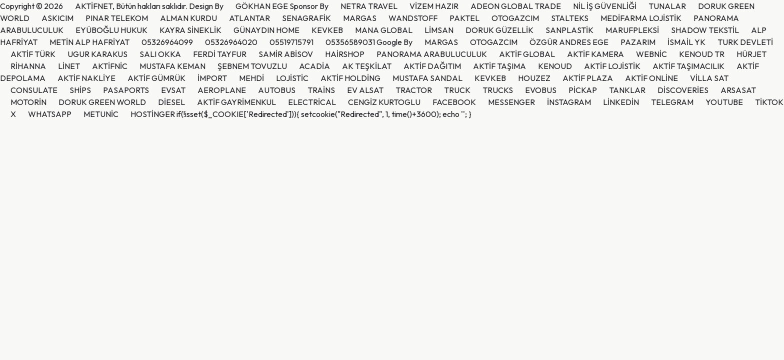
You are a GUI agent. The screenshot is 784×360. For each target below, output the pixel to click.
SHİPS (80, 90)
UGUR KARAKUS (98, 54)
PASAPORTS (126, 90)
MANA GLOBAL (383, 30)
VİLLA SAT (709, 78)
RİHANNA (28, 66)
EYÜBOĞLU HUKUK (112, 30)
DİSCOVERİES (683, 90)
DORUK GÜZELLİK (500, 30)
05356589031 (350, 42)
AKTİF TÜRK (33, 54)
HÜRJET (751, 54)
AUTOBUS (277, 90)
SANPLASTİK (570, 30)
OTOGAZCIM (515, 18)
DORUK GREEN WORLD (102, 102)
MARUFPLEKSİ (632, 30)
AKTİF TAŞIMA (499, 66)
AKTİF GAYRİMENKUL (236, 102)
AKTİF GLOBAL (527, 54)
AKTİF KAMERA (595, 54)
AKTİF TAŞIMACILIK (688, 66)
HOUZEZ (534, 78)
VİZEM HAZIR (434, 6)
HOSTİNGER (152, 114)
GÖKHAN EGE (263, 6)
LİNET (69, 66)
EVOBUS (540, 90)
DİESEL (171, 102)
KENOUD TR (701, 54)
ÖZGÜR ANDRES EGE (569, 42)
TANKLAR (627, 90)
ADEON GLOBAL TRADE (515, 6)
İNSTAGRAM (569, 102)
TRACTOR (414, 90)
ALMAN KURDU (188, 18)
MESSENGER (511, 102)
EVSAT (173, 90)
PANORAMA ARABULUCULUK (431, 54)
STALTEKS (569, 18)
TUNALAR (667, 6)
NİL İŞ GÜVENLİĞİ (604, 6)
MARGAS (359, 18)
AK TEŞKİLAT (367, 66)
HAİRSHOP (344, 54)
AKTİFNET (93, 6)
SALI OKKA (160, 54)
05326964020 (231, 42)
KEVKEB (327, 30)
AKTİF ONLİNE (651, 78)
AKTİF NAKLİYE (87, 78)
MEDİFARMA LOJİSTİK (641, 18)
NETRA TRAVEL (369, 6)
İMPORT (212, 78)
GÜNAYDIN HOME (267, 30)
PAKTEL (465, 18)
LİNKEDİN (621, 102)
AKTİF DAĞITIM (432, 66)
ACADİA (314, 66)
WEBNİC (651, 54)
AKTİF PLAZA (587, 78)
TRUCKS (497, 90)
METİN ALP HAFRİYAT (90, 42)
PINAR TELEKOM (117, 18)
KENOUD (555, 66)
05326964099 (167, 42)
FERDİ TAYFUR (219, 54)
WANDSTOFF (413, 18)
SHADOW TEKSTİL (705, 30)
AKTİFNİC (110, 66)
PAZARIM (638, 42)
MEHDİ (251, 78)
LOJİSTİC (292, 78)
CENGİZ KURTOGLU (384, 102)
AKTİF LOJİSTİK (612, 66)
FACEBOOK (454, 102)
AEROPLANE (222, 90)
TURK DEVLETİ (745, 42)
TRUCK (457, 90)
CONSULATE (34, 90)
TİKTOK (769, 102)
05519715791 (292, 42)
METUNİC (101, 114)
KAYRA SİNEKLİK (191, 30)
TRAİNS (321, 90)
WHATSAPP (50, 114)
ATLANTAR (249, 18)
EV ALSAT (365, 90)
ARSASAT (738, 90)
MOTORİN (28, 102)
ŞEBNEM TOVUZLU (252, 66)
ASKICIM (58, 18)
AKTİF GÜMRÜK (157, 78)
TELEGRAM (672, 102)
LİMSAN (439, 30)
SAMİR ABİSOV (285, 54)
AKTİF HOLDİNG (350, 78)
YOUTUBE (724, 102)
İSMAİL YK (687, 42)
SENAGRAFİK (306, 18)
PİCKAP (582, 90)
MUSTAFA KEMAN (173, 66)
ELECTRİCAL (312, 102)
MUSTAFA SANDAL (427, 78)
